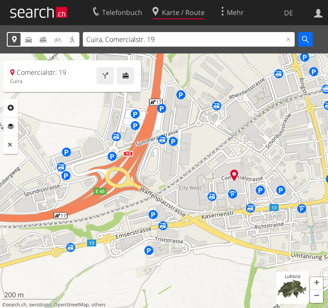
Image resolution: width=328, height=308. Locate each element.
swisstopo (40, 305)
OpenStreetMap (71, 305)
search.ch (16, 305)
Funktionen (10, 145)
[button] (316, 283)
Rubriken (10, 108)
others (98, 305)
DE (288, 13)
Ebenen (10, 127)
